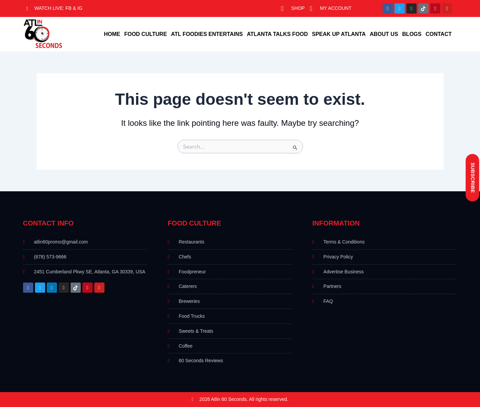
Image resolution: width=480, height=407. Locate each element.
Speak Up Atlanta (339, 34)
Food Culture (145, 34)
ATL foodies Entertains (207, 34)
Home (112, 34)
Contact (438, 34)
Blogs (412, 34)
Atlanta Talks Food (277, 34)
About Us (384, 34)
